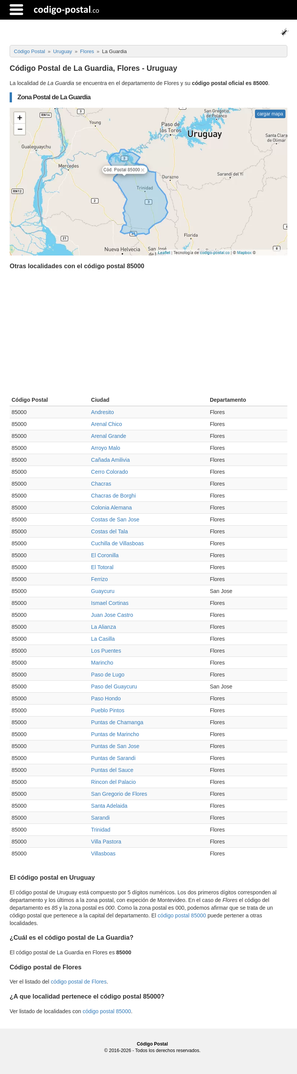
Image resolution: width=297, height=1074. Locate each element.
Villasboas (103, 853)
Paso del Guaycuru (114, 686)
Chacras (101, 484)
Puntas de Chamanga (117, 722)
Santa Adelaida (109, 806)
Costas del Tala (109, 531)
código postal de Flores (79, 982)
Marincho (102, 663)
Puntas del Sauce (112, 770)
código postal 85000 (182, 915)
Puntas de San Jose (115, 746)
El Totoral (102, 567)
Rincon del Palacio (113, 782)
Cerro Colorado (109, 472)
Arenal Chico (106, 424)
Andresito (102, 412)
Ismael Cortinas (109, 603)
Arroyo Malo (105, 448)
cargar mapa (270, 114)
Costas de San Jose (115, 519)
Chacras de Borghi (113, 496)
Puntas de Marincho (115, 734)
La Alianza (103, 627)
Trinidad (100, 830)
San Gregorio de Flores (119, 794)
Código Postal (152, 1044)
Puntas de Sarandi (113, 758)
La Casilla (103, 639)
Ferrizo (99, 579)
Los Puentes (106, 651)
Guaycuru (103, 591)
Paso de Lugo (107, 674)
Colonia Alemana (111, 507)
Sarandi (100, 818)
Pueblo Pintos (107, 710)
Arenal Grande (108, 436)
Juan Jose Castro (112, 615)
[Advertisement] (148, 335)
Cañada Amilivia (110, 460)
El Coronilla (105, 555)
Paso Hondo (106, 698)
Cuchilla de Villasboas (117, 543)
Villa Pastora (106, 841)
